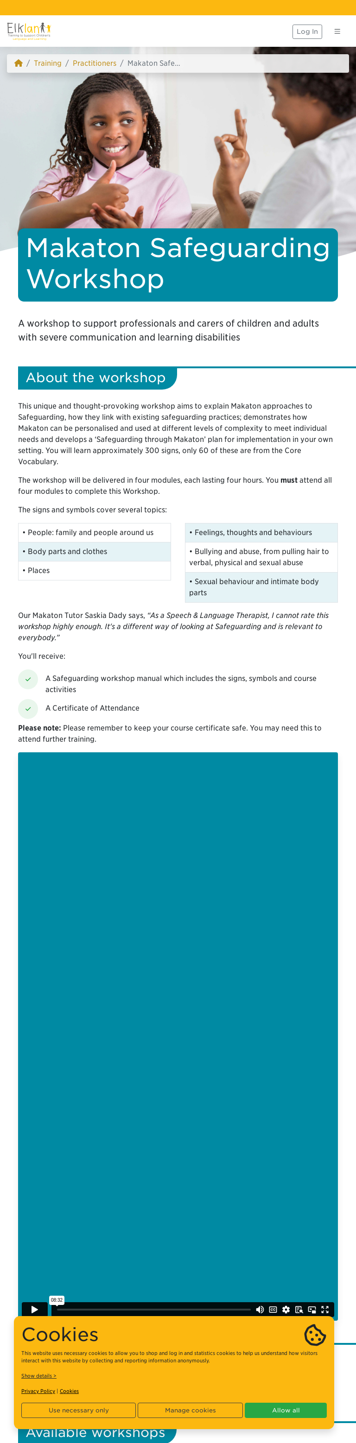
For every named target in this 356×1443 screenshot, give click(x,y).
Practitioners (94, 63)
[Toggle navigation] (337, 31)
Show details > (39, 1376)
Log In (307, 31)
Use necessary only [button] (79, 1410)
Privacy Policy (38, 1391)
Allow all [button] (286, 1410)
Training (48, 63)
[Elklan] (29, 31)
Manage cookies (190, 1410)
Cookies (69, 1391)
